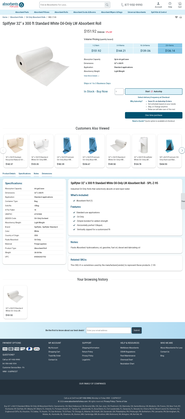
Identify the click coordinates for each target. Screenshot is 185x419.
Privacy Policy (87, 356)
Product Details (9, 174)
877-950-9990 (85, 398)
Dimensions (47, 174)
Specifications (25, 174)
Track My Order (54, 356)
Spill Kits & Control (159, 12)
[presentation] (3, 150)
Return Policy (87, 352)
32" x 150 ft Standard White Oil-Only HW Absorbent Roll (116, 158)
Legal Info (86, 360)
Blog (162, 356)
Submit (137, 330)
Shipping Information (90, 348)
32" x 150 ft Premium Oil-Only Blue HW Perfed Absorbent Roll (92, 158)
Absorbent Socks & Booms (84, 12)
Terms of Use (121, 401)
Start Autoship (153, 91)
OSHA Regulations (127, 352)
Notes (36, 174)
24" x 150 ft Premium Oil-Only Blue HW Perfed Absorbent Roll (66, 158)
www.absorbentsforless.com (76, 401)
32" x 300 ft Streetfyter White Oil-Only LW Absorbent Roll (143, 158)
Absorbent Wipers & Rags (111, 12)
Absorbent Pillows (41, 12)
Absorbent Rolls (61, 12)
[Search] (107, 4)
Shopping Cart (54, 352)
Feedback (183, 201)
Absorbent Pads (22, 12)
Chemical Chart (126, 360)
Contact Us (52, 360)
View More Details (90, 76)
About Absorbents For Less (171, 348)
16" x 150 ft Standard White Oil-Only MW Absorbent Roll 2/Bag (40, 158)
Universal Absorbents (137, 12)
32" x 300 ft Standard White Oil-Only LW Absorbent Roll (14, 309)
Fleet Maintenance (127, 356)
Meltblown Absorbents (129, 348)
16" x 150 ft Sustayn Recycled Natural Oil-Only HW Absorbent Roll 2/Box (15, 158)
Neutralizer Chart (127, 364)
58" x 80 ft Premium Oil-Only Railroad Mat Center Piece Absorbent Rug (169, 158)
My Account (53, 348)
